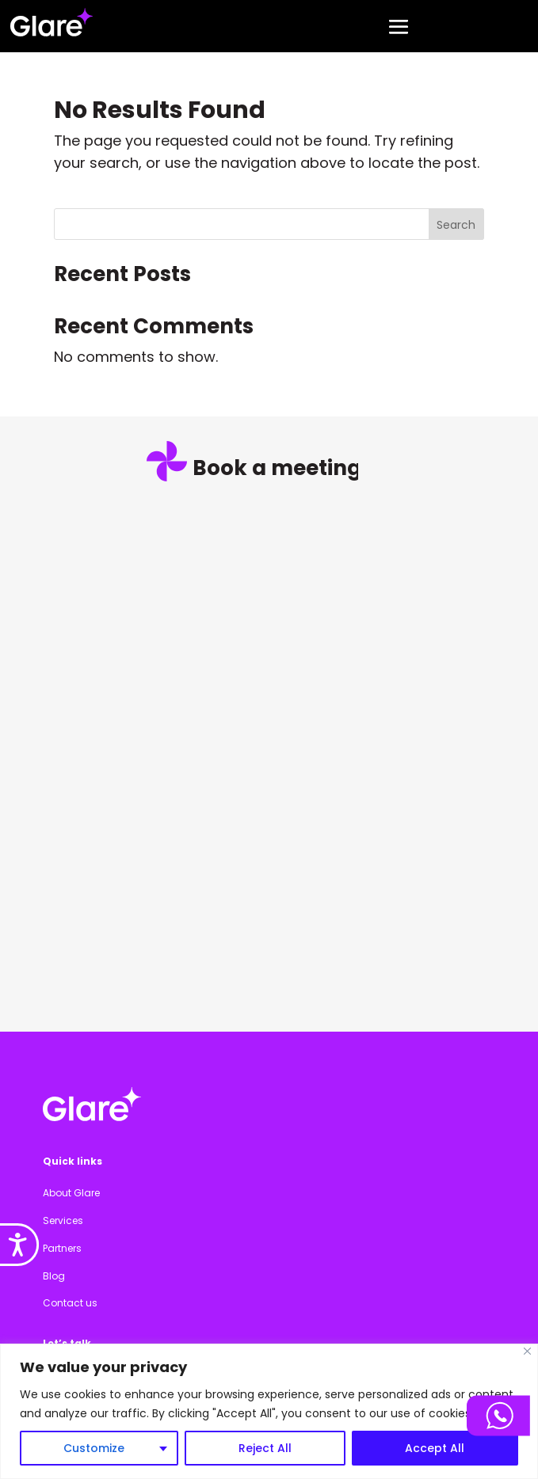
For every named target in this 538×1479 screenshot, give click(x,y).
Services (63, 1220)
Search (456, 225)
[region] (269, 1411)
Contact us (70, 1303)
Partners (62, 1248)
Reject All (265, 1448)
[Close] (527, 1351)
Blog (54, 1276)
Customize (93, 1448)
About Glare (71, 1193)
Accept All (434, 1448)
